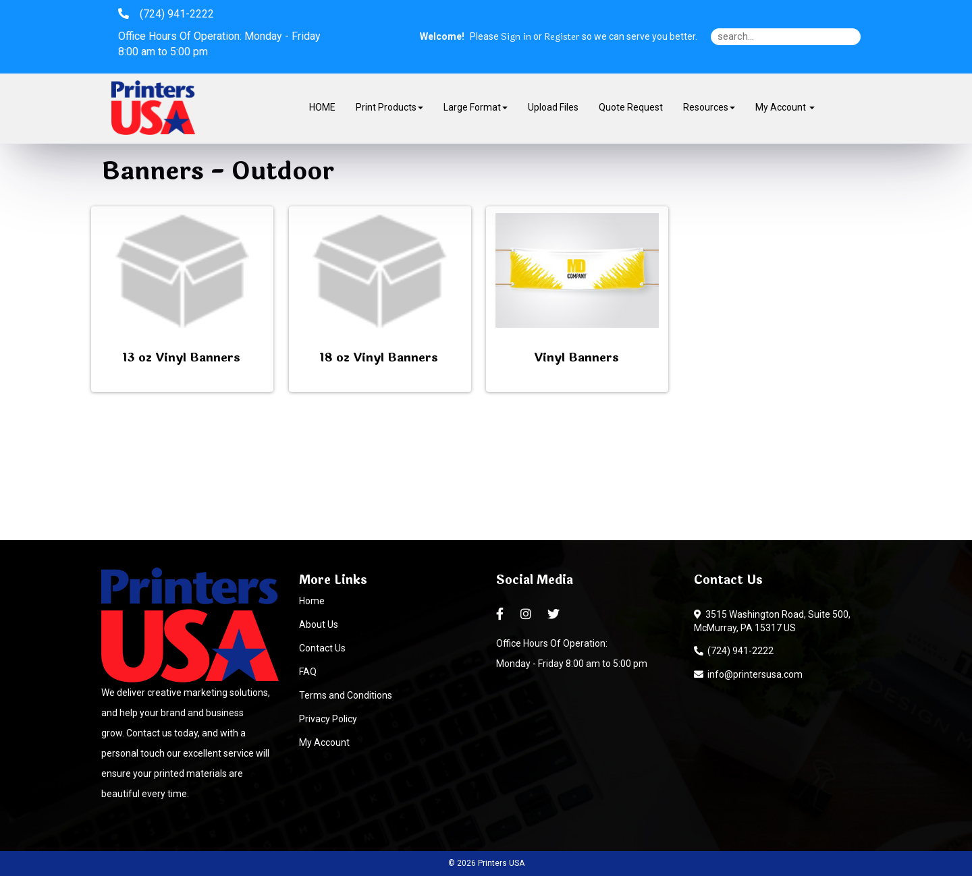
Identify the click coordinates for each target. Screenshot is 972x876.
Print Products (389, 107)
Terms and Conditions (345, 695)
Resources (709, 107)
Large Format (475, 107)
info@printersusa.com (748, 674)
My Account (324, 742)
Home (312, 600)
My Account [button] (785, 107)
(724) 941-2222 (734, 650)
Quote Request (631, 107)
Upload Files (553, 107)
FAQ (308, 671)
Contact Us (322, 648)
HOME (322, 107)
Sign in (516, 37)
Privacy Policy (328, 718)
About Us (318, 624)
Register (562, 37)
